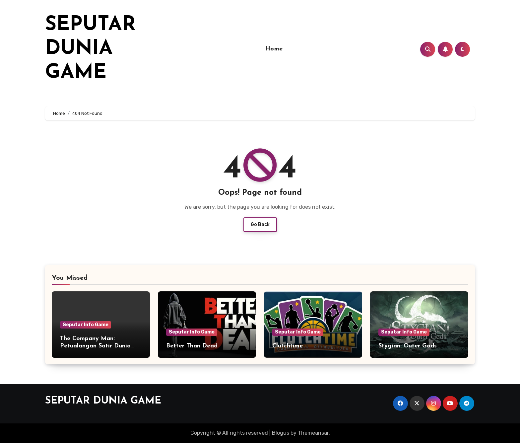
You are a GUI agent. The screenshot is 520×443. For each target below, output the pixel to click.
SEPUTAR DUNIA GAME (90, 49)
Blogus (280, 433)
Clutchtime (287, 346)
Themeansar (313, 433)
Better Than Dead (192, 346)
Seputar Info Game (85, 325)
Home (274, 49)
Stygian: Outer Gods (407, 346)
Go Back (260, 224)
